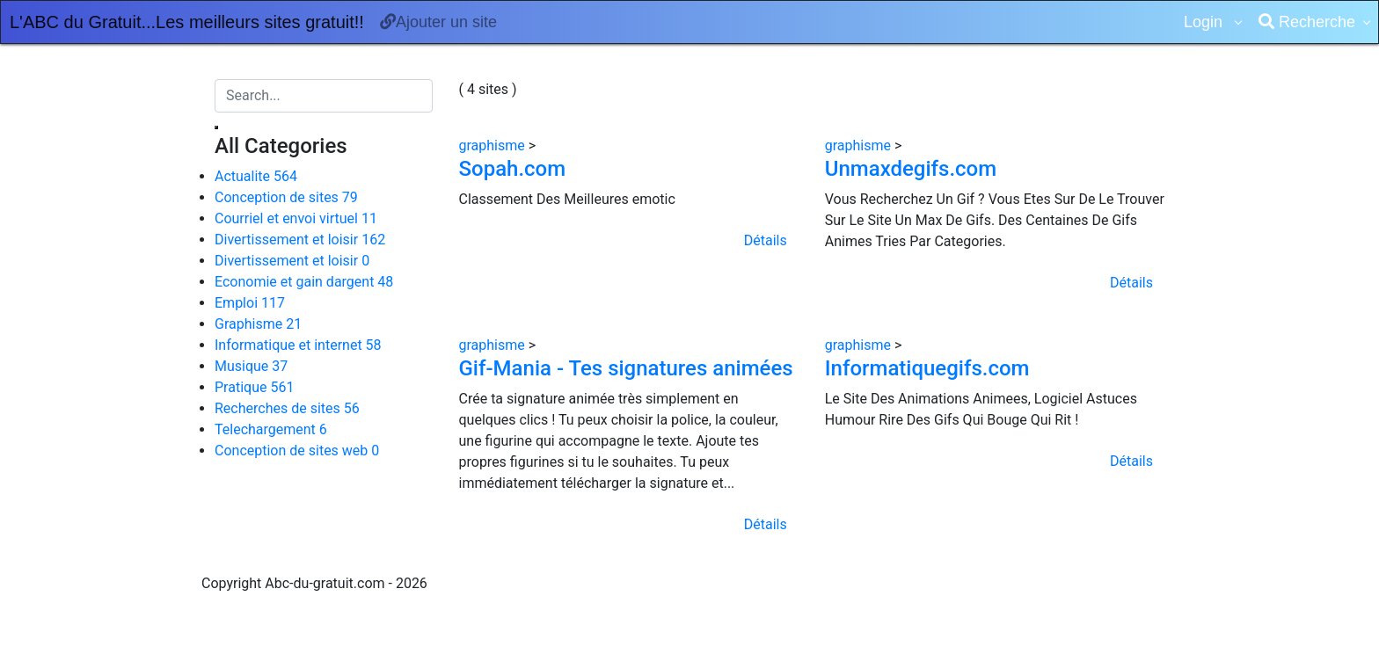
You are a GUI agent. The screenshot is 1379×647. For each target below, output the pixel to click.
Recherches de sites (287, 408)
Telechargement (271, 429)
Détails (765, 240)
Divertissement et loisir (300, 239)
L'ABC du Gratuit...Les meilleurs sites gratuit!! (187, 22)
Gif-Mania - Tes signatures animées (626, 368)
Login (1205, 22)
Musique (251, 366)
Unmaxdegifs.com (910, 168)
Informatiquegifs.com (927, 368)
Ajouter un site (438, 22)
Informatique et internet (298, 345)
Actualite (256, 176)
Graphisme (258, 324)
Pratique (254, 387)
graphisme (494, 145)
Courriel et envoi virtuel (296, 218)
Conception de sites (286, 197)
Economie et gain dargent (304, 281)
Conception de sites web (297, 450)
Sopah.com (512, 168)
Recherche (1307, 22)
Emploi (250, 302)
